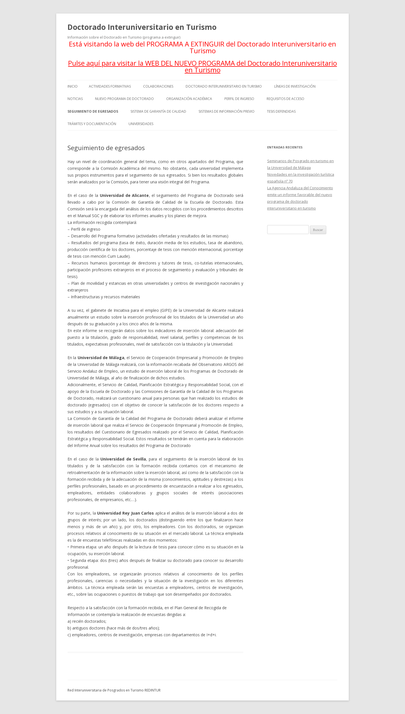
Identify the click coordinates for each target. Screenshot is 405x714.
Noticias (75, 98)
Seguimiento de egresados (93, 111)
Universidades (141, 123)
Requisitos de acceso (285, 98)
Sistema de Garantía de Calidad (158, 111)
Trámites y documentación (92, 123)
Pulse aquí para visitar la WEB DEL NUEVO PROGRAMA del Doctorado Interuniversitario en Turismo (202, 66)
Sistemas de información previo (227, 111)
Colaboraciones (158, 86)
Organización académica (189, 98)
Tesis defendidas (281, 111)
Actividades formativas (110, 86)
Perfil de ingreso (239, 98)
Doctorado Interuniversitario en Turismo (142, 27)
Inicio (73, 86)
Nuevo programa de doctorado (124, 98)
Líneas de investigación (295, 86)
